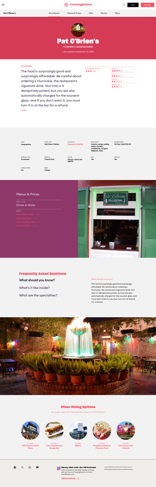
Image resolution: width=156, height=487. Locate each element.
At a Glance (54, 13)
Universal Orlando (84, 46)
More (117, 13)
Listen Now (70, 479)
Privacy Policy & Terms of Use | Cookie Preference (119, 469)
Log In (133, 5)
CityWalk (69, 46)
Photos (104, 13)
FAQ (91, 13)
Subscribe (147, 5)
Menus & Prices (74, 13)
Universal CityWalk (75, 144)
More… (24, 110)
